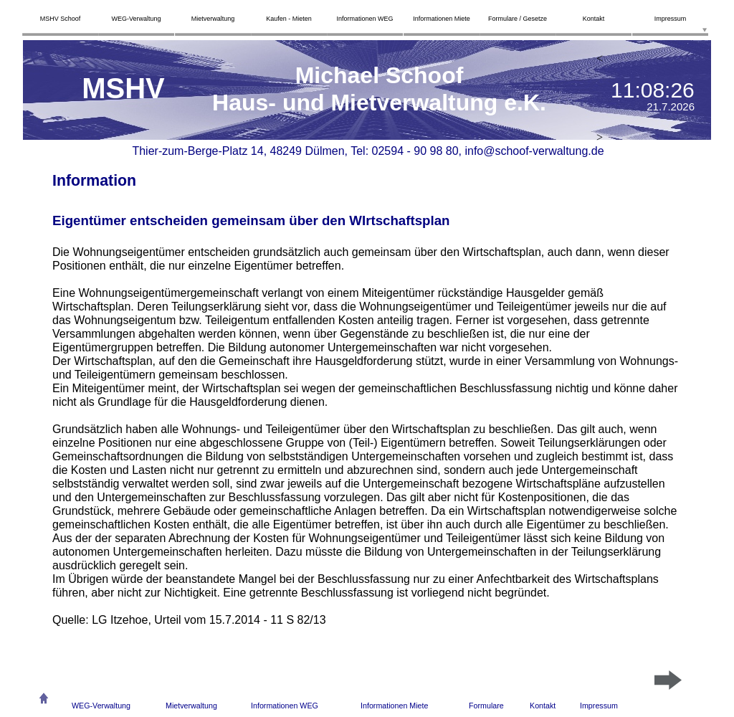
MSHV (123, 88)
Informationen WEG (284, 705)
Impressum (599, 705)
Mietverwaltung (191, 705)
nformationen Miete (396, 705)
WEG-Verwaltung (101, 705)
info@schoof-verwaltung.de (534, 151)
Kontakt (543, 705)
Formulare (486, 705)
